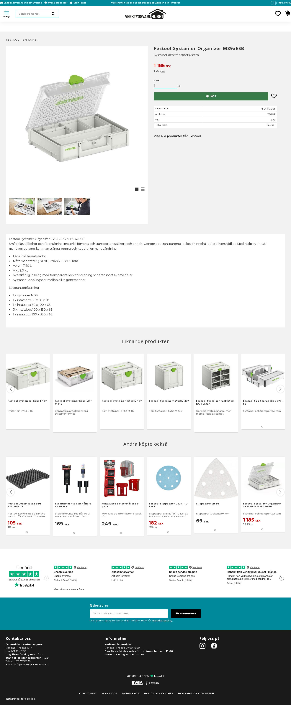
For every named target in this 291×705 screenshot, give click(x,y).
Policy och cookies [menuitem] (158, 693)
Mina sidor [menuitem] (109, 693)
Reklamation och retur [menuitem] (196, 693)
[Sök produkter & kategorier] (37, 14)
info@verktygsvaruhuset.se (31, 664)
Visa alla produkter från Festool (177, 136)
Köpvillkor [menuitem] (130, 693)
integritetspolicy (162, 620)
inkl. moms (285, 2)
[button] (278, 13)
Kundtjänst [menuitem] (88, 693)
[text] (219, 66)
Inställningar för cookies (20, 698)
